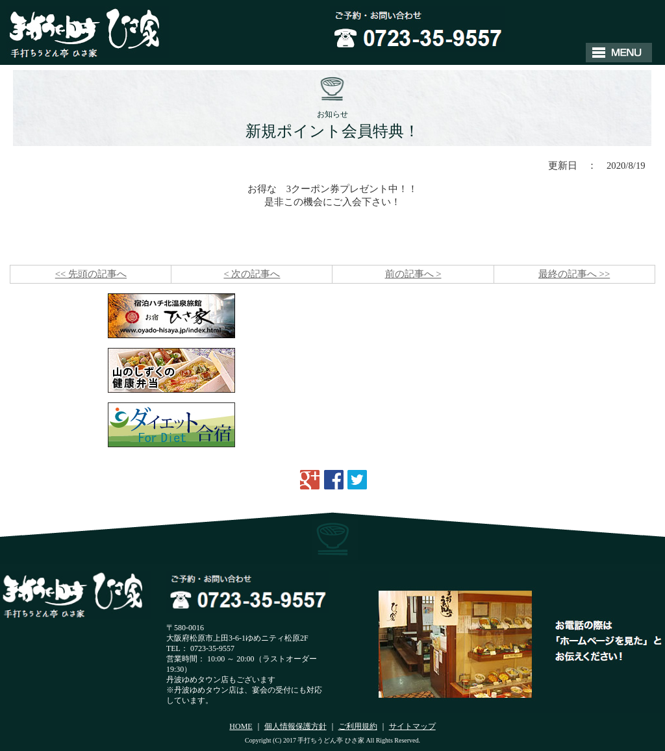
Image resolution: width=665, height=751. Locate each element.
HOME (240, 726)
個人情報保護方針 (295, 726)
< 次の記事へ (251, 274)
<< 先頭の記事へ (91, 274)
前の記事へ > (413, 274)
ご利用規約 (357, 726)
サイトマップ (412, 726)
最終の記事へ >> (574, 274)
